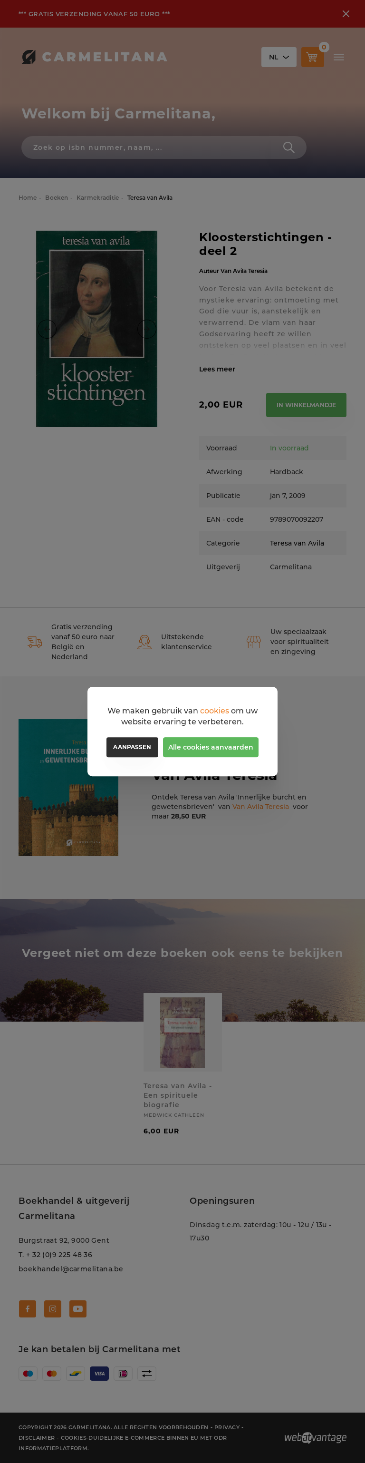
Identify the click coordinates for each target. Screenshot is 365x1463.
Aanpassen (132, 747)
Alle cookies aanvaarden (210, 747)
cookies (214, 710)
